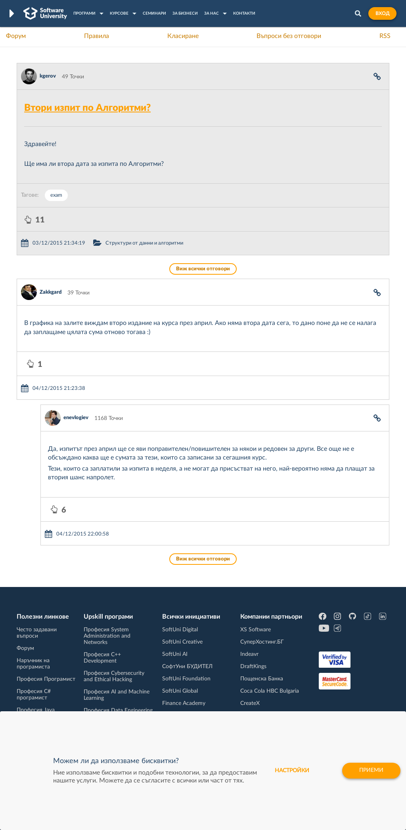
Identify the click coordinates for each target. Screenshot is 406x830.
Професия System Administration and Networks (107, 636)
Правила (96, 36)
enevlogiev (75, 417)
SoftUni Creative (182, 642)
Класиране (183, 36)
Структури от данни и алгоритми (144, 243)
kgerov (48, 76)
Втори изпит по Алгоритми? (87, 108)
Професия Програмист (46, 679)
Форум (16, 36)
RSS (385, 36)
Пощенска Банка (261, 679)
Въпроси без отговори (289, 36)
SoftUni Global (180, 691)
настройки (292, 770)
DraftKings (253, 666)
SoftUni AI (175, 654)
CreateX (250, 703)
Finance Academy (183, 703)
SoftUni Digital (180, 629)
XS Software (255, 629)
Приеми (371, 770)
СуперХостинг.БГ (262, 642)
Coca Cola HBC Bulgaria (269, 691)
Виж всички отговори (203, 269)
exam (56, 195)
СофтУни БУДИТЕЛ (187, 666)
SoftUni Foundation (186, 679)
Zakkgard (50, 292)
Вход (382, 13)
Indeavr (249, 654)
